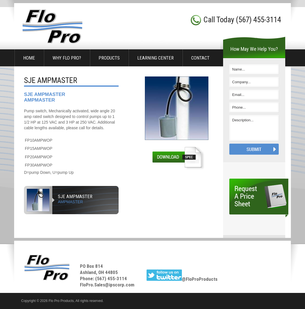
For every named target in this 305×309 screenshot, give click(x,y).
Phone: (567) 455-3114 (103, 278)
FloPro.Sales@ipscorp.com (107, 285)
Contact (200, 58)
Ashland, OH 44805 (99, 272)
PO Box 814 (91, 266)
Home (29, 58)
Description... (254, 128)
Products (109, 58)
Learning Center (155, 58)
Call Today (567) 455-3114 (242, 19)
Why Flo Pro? (67, 58)
